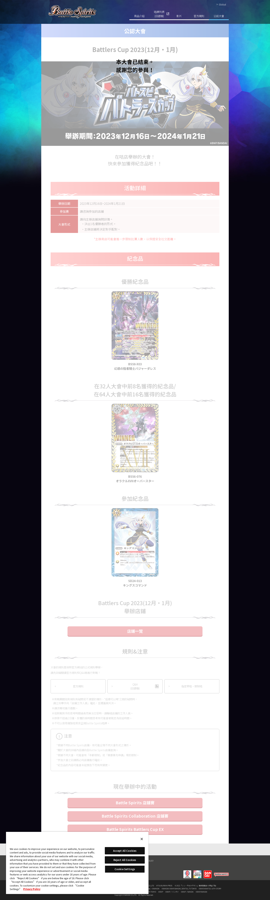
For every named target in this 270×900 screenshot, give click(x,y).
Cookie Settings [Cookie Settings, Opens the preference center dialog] (125, 869)
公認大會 (219, 16)
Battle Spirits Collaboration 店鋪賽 (135, 816)
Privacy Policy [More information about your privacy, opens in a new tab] (31, 889)
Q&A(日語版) (135, 686)
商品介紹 (139, 16)
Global (222, 4)
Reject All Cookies (124, 860)
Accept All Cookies (124, 851)
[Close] (142, 839)
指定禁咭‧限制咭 (191, 686)
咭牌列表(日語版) (159, 14)
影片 (179, 16)
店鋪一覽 (135, 631)
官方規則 (199, 16)
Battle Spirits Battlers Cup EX (135, 829)
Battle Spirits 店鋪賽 (135, 802)
